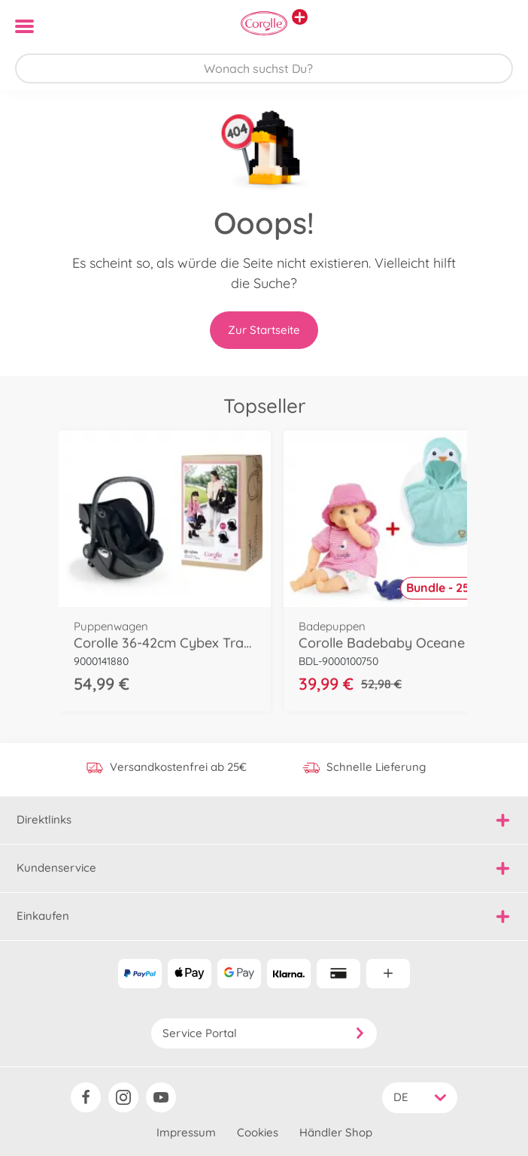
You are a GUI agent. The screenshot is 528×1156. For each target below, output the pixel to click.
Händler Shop (335, 1132)
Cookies (257, 1132)
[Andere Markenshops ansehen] (300, 17)
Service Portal (264, 1033)
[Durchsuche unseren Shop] (264, 68)
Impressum (186, 1132)
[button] (495, 26)
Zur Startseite (264, 330)
